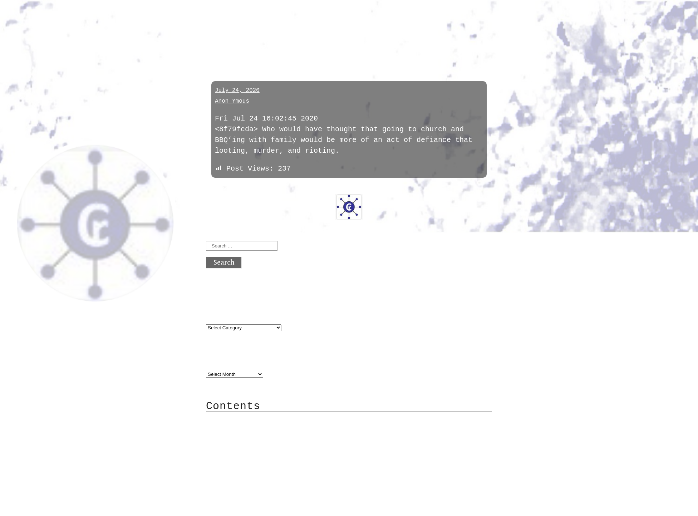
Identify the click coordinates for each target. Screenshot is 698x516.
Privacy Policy (250, 464)
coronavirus (236, 47)
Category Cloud (250, 432)
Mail (228, 442)
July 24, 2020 (237, 90)
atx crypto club (273, 18)
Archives (223, 359)
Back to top (229, 507)
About (231, 421)
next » (254, 189)
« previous (223, 189)
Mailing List (246, 453)
